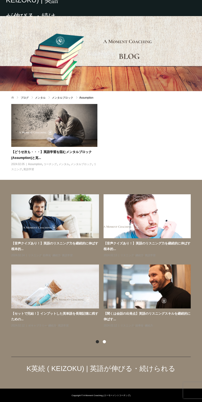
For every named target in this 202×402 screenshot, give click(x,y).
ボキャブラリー (37, 325)
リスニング (35, 255)
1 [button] (97, 341)
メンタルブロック (81, 164)
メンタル (63, 164)
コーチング (50, 164)
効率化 (47, 255)
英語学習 (28, 169)
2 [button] (104, 341)
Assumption (35, 164)
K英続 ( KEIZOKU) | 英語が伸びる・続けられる (32, 8)
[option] (103, 261)
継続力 (57, 255)
